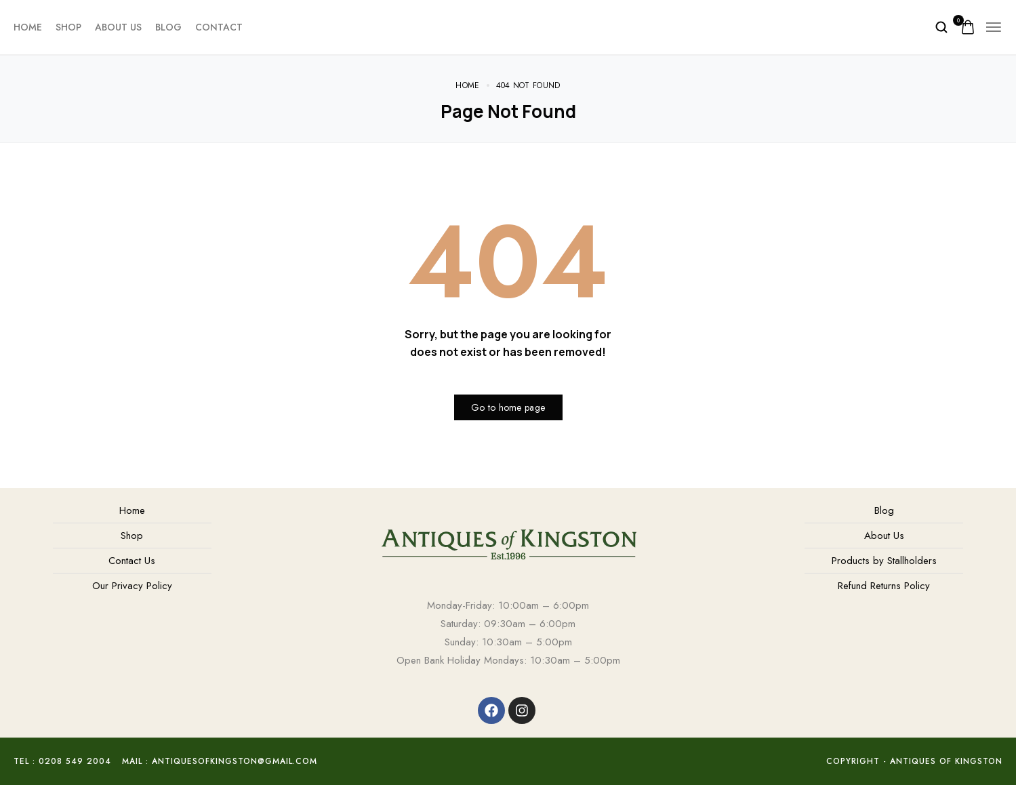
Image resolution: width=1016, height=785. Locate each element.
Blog (168, 27)
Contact (219, 27)
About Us (118, 27)
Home (28, 27)
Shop (68, 27)
